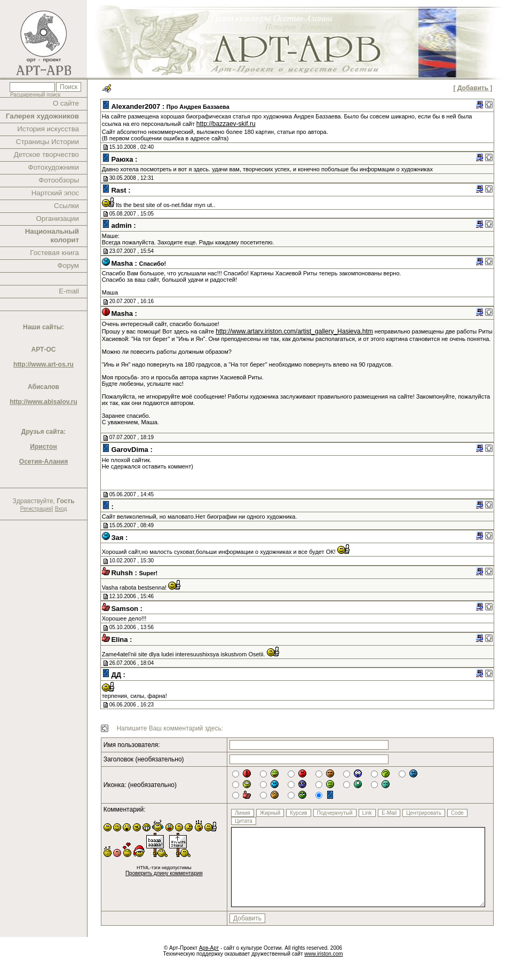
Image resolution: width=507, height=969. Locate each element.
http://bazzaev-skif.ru (226, 124)
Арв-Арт (209, 948)
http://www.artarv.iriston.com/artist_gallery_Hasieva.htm (294, 331)
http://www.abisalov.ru (43, 402)
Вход (61, 509)
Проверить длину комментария (164, 873)
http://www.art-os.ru (43, 364)
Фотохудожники (53, 167)
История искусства (48, 129)
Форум (69, 265)
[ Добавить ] (473, 88)
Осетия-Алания (43, 461)
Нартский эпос (55, 193)
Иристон (43, 446)
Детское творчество (46, 154)
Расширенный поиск (35, 95)
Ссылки (66, 206)
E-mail (69, 291)
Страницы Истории (47, 142)
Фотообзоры (58, 180)
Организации (57, 219)
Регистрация (35, 509)
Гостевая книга (54, 253)
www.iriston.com (323, 954)
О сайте (66, 103)
